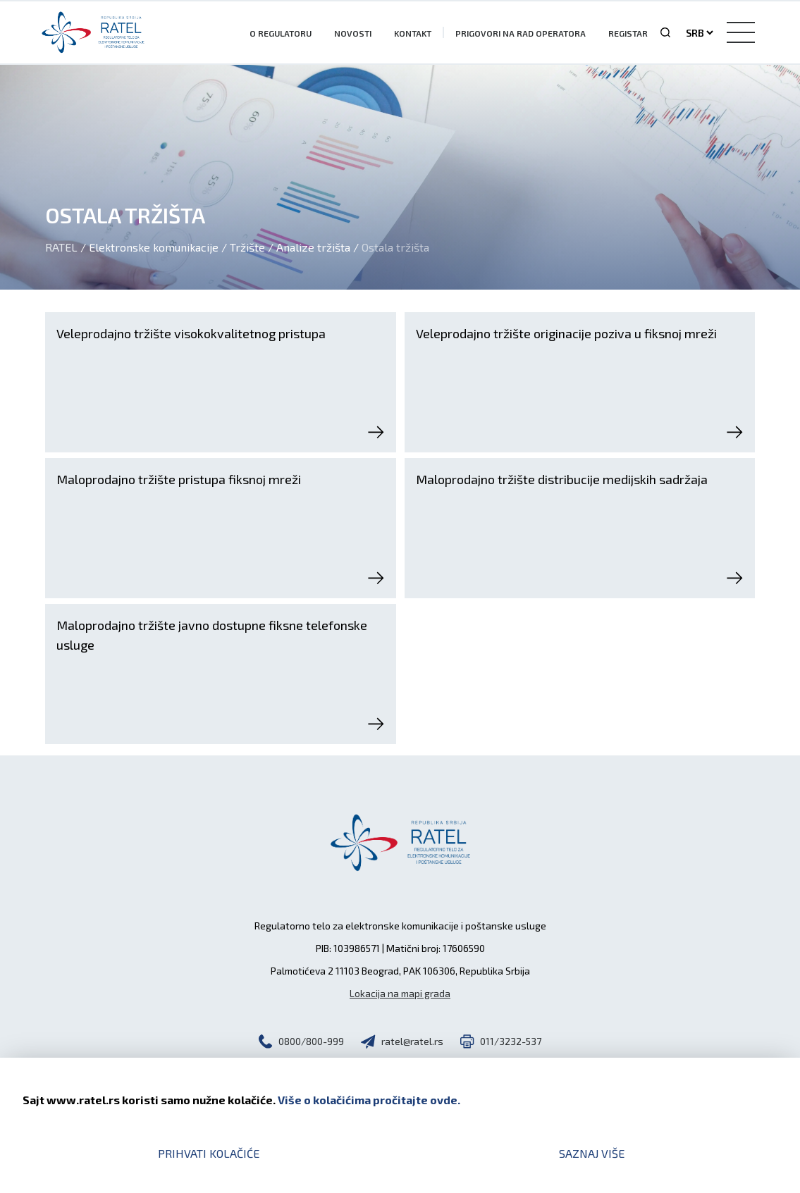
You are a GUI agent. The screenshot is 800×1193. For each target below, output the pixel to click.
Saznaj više (591, 1153)
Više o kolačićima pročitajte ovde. (369, 1099)
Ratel (61, 247)
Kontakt (412, 33)
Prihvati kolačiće (208, 1153)
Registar (628, 33)
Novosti (352, 33)
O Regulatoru (281, 33)
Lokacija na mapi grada (400, 993)
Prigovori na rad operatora (520, 33)
